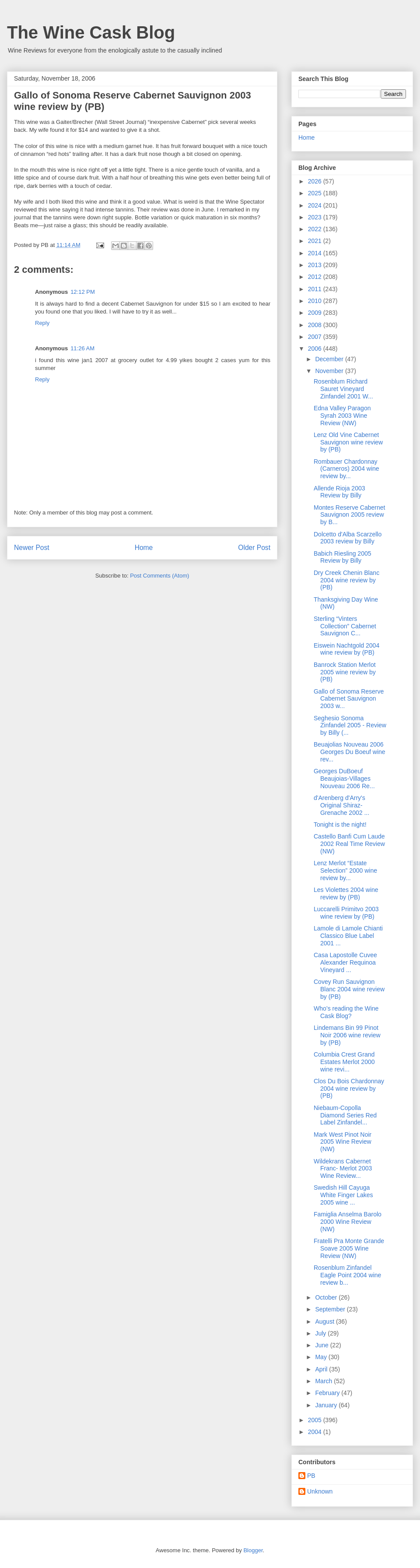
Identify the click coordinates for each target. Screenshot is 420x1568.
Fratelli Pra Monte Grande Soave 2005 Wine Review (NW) (349, 1248)
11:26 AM (82, 348)
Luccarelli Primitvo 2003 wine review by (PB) (346, 913)
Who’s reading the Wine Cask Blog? (346, 1012)
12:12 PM (82, 292)
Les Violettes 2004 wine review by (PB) (346, 893)
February (328, 1392)
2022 (315, 229)
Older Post (254, 547)
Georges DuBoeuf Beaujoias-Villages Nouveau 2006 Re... (344, 778)
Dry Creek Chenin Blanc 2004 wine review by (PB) (346, 580)
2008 (315, 324)
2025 (315, 193)
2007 (315, 336)
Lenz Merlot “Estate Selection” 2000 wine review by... (345, 870)
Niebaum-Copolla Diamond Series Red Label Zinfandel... (345, 1115)
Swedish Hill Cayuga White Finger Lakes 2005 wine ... (343, 1195)
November (330, 370)
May (321, 1356)
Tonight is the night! (340, 824)
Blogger (252, 1550)
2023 (315, 217)
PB (311, 1475)
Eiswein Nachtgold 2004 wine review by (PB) (346, 649)
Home (144, 547)
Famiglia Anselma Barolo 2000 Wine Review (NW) (348, 1222)
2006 (315, 348)
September (330, 1309)
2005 (315, 1420)
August (325, 1321)
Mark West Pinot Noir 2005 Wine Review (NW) (342, 1142)
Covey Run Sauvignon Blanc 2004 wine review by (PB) (349, 989)
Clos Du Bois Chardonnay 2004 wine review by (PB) (349, 1088)
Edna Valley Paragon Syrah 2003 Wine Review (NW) (342, 415)
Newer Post (31, 547)
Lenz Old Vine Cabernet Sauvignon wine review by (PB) (348, 442)
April (322, 1369)
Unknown (319, 1491)
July (321, 1333)
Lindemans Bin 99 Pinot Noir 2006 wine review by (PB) (347, 1035)
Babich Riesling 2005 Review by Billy (342, 557)
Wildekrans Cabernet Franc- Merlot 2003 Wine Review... (343, 1169)
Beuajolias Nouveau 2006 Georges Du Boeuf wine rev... (349, 752)
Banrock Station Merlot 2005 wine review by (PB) (345, 672)
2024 (315, 205)
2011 (315, 288)
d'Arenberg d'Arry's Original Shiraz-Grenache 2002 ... (341, 805)
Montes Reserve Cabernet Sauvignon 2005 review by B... (349, 515)
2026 (315, 181)
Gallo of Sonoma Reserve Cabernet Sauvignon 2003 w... (349, 699)
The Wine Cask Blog (91, 32)
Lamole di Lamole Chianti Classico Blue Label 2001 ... (348, 936)
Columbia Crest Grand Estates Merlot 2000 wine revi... (344, 1062)
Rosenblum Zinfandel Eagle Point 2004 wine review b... (347, 1275)
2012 (315, 276)
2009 (315, 312)
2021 (315, 240)
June (322, 1345)
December (330, 359)
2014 (315, 253)
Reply (42, 323)
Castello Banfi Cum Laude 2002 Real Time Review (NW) (349, 844)
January (327, 1405)
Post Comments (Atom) (159, 575)
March (324, 1381)
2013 (315, 264)
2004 (315, 1431)
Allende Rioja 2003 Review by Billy (339, 492)
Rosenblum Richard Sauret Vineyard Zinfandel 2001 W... (343, 389)
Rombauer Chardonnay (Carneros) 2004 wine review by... (346, 469)
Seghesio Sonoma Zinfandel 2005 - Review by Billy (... (350, 725)
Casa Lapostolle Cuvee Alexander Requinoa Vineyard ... (345, 962)
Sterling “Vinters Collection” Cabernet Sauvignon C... (345, 626)
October (327, 1297)
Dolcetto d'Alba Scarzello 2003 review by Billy (348, 538)
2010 (315, 300)
